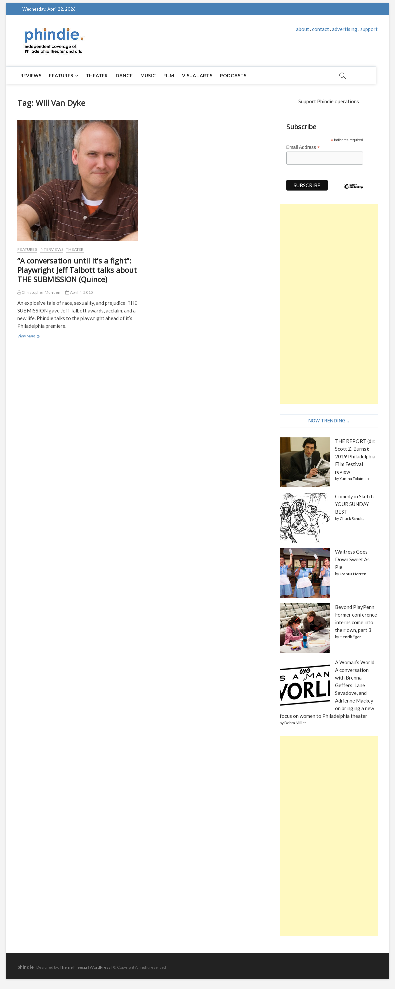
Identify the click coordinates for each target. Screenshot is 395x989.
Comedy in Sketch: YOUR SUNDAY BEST (355, 504)
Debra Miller (295, 722)
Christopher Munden (38, 292)
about (302, 29)
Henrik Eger (350, 636)
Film (169, 75)
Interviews (51, 249)
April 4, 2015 (79, 292)
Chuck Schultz (352, 518)
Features (62, 75)
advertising (344, 29)
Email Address (303, 147)
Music (148, 75)
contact (320, 29)
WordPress (100, 967)
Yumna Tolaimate (355, 478)
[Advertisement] (329, 304)
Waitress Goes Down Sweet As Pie (352, 559)
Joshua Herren (353, 573)
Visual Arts (197, 75)
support (369, 29)
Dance (124, 75)
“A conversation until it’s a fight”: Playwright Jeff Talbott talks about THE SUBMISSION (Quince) (77, 269)
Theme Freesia (73, 967)
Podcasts (233, 75)
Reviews (31, 75)
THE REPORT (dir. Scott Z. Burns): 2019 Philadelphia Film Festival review (355, 456)
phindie (25, 967)
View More (28, 336)
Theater (97, 75)
